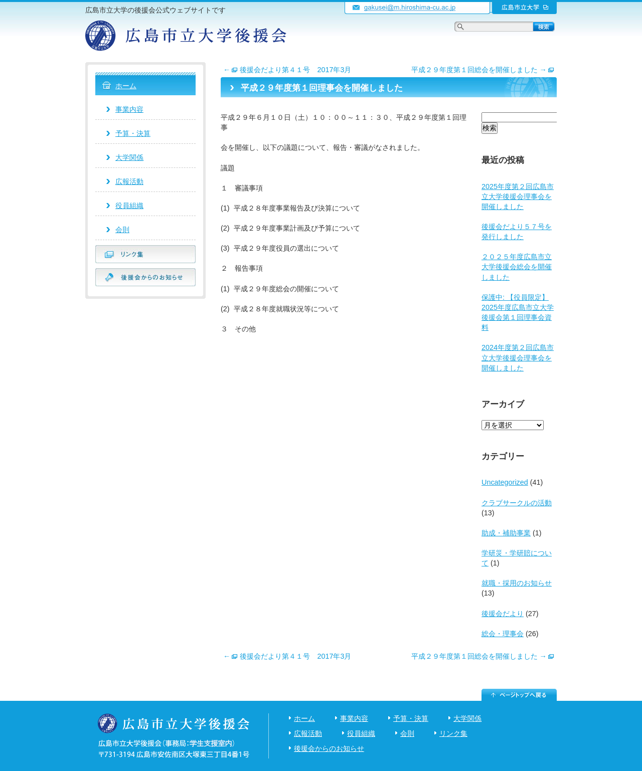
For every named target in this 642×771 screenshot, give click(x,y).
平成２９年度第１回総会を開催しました (482, 70)
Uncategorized (505, 482)
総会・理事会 (503, 634)
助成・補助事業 (506, 533)
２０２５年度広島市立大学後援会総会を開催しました (517, 267)
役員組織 (129, 206)
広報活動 (129, 181)
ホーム (125, 86)
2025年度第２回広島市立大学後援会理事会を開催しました (518, 196)
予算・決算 (132, 133)
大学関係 (129, 157)
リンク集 (453, 733)
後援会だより (503, 614)
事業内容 (129, 109)
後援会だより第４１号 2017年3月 (287, 70)
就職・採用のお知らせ (517, 583)
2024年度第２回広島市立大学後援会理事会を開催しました (518, 357)
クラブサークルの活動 (517, 503)
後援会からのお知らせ (329, 748)
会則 (122, 230)
